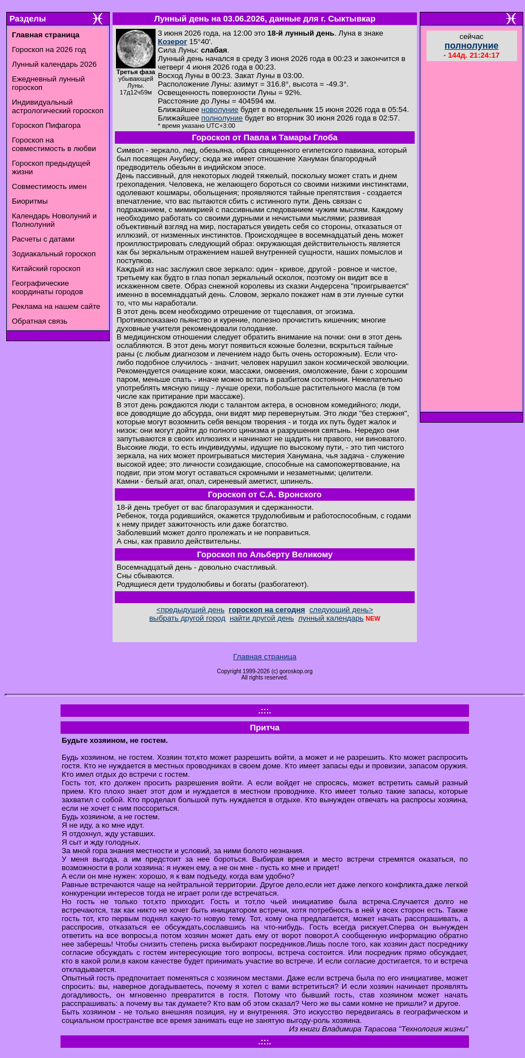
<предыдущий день (190, 609)
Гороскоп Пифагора (46, 125)
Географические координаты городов (47, 287)
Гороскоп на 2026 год (49, 49)
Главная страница (264, 656)
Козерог (172, 41)
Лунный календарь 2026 (54, 64)
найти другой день (262, 618)
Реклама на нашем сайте (56, 306)
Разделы (28, 18)
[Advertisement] (472, 237)
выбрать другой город (187, 618)
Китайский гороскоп (46, 268)
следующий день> (341, 609)
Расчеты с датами (43, 239)
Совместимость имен (49, 186)
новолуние (219, 109)
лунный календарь (331, 618)
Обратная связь (39, 321)
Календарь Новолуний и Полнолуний (54, 220)
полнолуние (222, 118)
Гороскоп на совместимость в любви (54, 144)
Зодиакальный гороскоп (54, 254)
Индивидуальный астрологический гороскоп (58, 106)
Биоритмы (30, 201)
